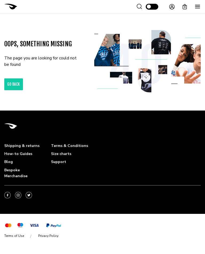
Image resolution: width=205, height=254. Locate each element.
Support (58, 161)
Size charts (61, 153)
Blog (8, 161)
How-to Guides (18, 153)
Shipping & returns (22, 145)
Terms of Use (14, 236)
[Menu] (197, 6)
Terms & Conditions (69, 145)
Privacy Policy (48, 236)
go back (13, 84)
